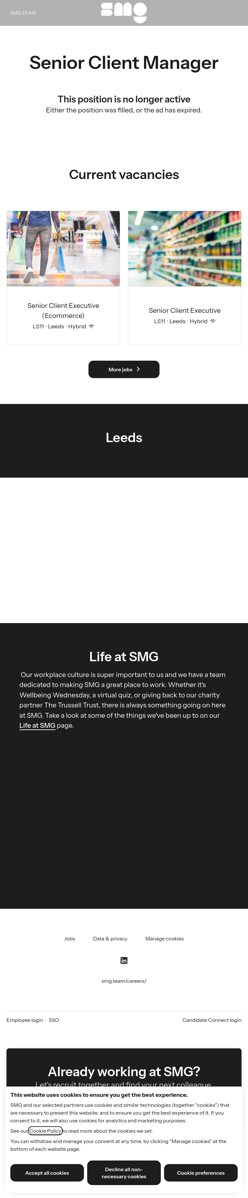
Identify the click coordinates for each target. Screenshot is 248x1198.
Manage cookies (164, 938)
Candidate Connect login (212, 1020)
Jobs (69, 938)
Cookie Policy (45, 1131)
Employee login (24, 1020)
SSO (54, 1020)
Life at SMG (37, 725)
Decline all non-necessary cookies (124, 1173)
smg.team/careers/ (123, 981)
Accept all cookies (47, 1173)
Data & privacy (110, 938)
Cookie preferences (201, 1173)
